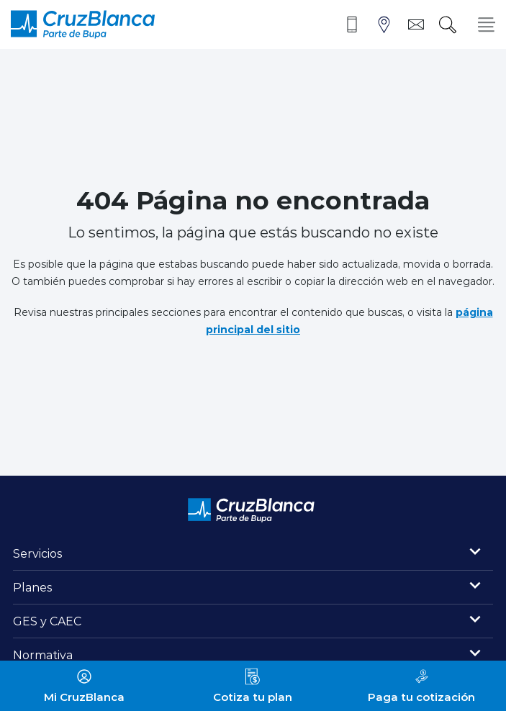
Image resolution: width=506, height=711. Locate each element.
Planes (33, 586)
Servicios (38, 553)
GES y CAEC (47, 620)
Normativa (43, 654)
